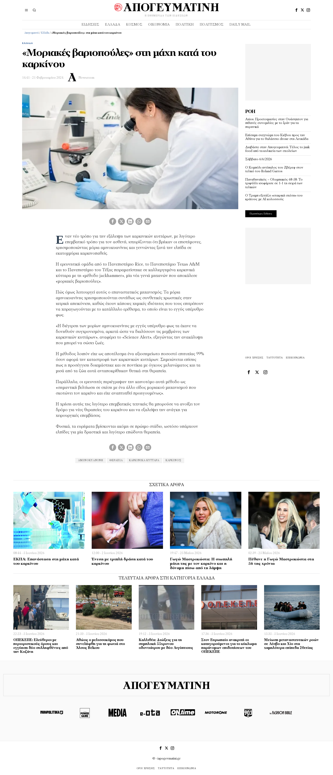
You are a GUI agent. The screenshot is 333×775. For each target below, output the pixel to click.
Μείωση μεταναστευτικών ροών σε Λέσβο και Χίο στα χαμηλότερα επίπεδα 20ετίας (291, 644)
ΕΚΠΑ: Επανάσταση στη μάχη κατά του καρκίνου (46, 561)
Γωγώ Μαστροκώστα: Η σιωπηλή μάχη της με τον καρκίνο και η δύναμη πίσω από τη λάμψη (201, 563)
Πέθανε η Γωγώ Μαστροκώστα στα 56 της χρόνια (281, 561)
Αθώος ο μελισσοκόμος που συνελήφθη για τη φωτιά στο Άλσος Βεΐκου (100, 644)
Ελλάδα (45, 33)
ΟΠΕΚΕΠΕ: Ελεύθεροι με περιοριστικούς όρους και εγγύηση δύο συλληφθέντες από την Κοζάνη (40, 646)
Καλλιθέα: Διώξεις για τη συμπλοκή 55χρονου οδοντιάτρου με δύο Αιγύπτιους (166, 644)
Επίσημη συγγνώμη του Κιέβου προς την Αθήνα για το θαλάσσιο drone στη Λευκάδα (276, 137)
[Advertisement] (278, 71)
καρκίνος (174, 460)
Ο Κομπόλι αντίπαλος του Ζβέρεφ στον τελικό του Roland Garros (274, 169)
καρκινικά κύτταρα (145, 460)
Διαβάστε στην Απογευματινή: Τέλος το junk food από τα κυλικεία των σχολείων (277, 149)
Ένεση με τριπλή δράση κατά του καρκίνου (122, 561)
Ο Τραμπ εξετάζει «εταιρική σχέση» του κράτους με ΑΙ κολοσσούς (274, 197)
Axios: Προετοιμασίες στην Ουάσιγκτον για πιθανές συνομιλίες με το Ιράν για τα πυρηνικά (276, 123)
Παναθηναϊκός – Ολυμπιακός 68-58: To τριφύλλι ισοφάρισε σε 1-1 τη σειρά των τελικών (274, 183)
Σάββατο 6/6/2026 (258, 159)
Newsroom (86, 78)
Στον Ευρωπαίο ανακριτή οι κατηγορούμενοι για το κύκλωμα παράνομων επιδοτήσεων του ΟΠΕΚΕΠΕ (229, 646)
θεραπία (116, 460)
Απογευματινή (31, 33)
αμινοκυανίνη (89, 460)
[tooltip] (296, 10)
